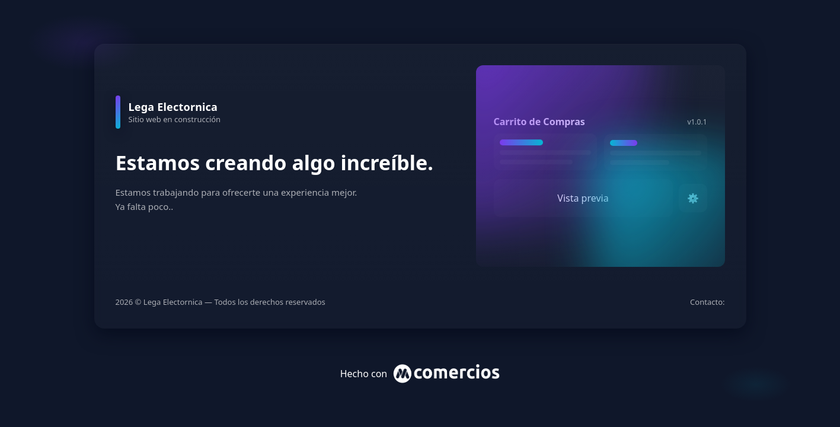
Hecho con (420, 373)
